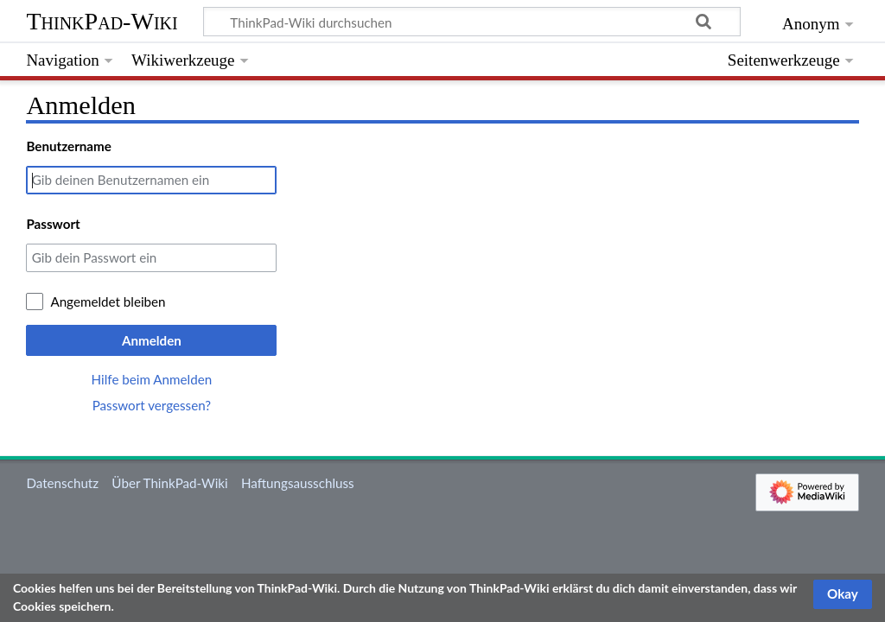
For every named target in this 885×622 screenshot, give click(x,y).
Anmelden (151, 340)
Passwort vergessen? (151, 405)
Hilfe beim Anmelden (152, 379)
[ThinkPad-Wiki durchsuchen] (472, 21)
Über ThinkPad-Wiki (169, 483)
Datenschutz (62, 483)
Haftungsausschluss (297, 483)
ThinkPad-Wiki (101, 21)
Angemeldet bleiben (107, 301)
